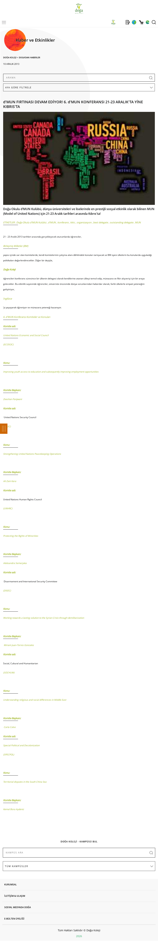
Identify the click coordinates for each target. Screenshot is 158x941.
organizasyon (84, 222)
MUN (138, 222)
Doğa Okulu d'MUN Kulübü (31, 222)
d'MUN (52, 222)
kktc (72, 222)
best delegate (100, 222)
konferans (63, 222)
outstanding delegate (121, 222)
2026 (79, 936)
